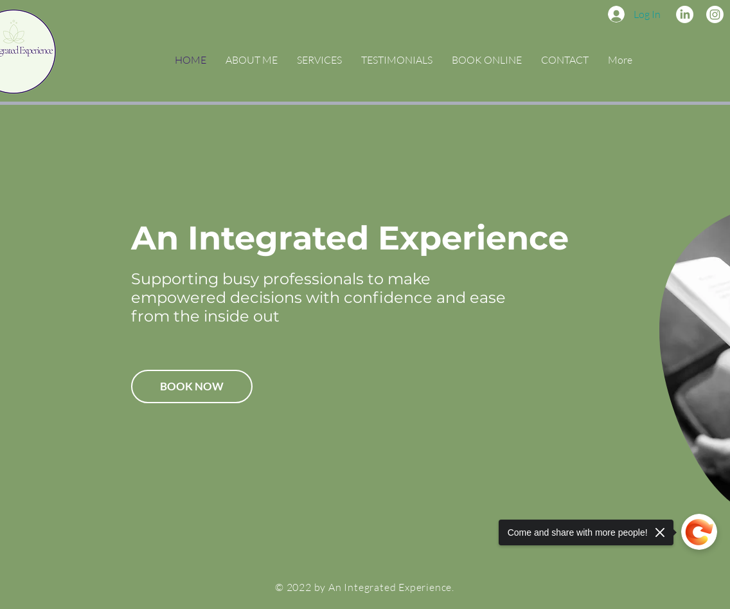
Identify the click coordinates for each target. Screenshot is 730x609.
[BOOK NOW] (192, 386)
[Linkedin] (684, 14)
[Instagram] (715, 14)
